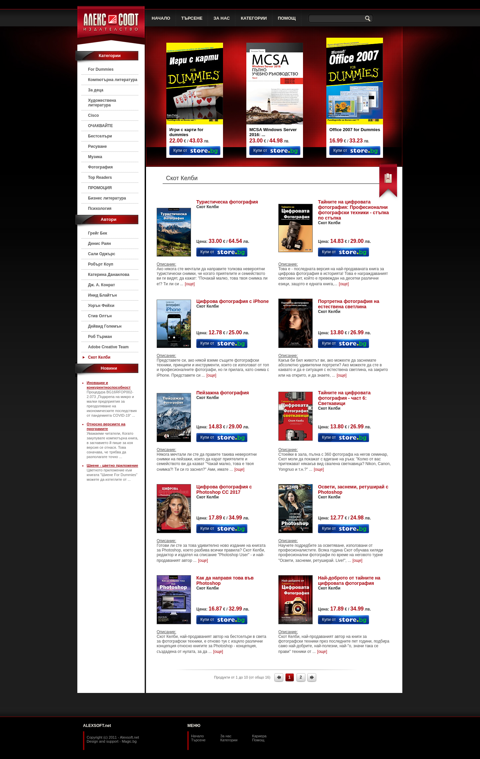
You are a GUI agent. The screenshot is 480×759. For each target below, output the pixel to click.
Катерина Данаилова (108, 274)
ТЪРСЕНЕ (192, 18)
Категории (229, 740)
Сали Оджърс (101, 254)
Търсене (198, 740)
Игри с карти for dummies (186, 132)
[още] (190, 284)
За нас (226, 736)
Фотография (100, 167)
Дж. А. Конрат (101, 285)
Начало (197, 736)
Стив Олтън (100, 316)
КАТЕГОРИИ (254, 18)
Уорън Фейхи (101, 305)
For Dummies (101, 69)
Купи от (180, 150)
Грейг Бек (97, 233)
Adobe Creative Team (108, 347)
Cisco (93, 115)
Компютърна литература (112, 79)
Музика (95, 156)
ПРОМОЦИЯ (100, 187)
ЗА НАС (221, 18)
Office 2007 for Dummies (354, 129)
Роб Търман (100, 336)
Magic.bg (129, 741)
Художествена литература (102, 102)
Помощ (258, 740)
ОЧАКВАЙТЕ (100, 125)
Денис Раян (99, 243)
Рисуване (97, 146)
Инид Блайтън (102, 295)
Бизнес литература (107, 198)
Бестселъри (100, 136)
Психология (99, 208)
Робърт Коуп (100, 264)
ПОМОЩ (287, 18)
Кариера (259, 736)
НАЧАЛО (161, 18)
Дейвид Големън (105, 326)
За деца (95, 90)
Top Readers (100, 177)
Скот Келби (99, 357)
